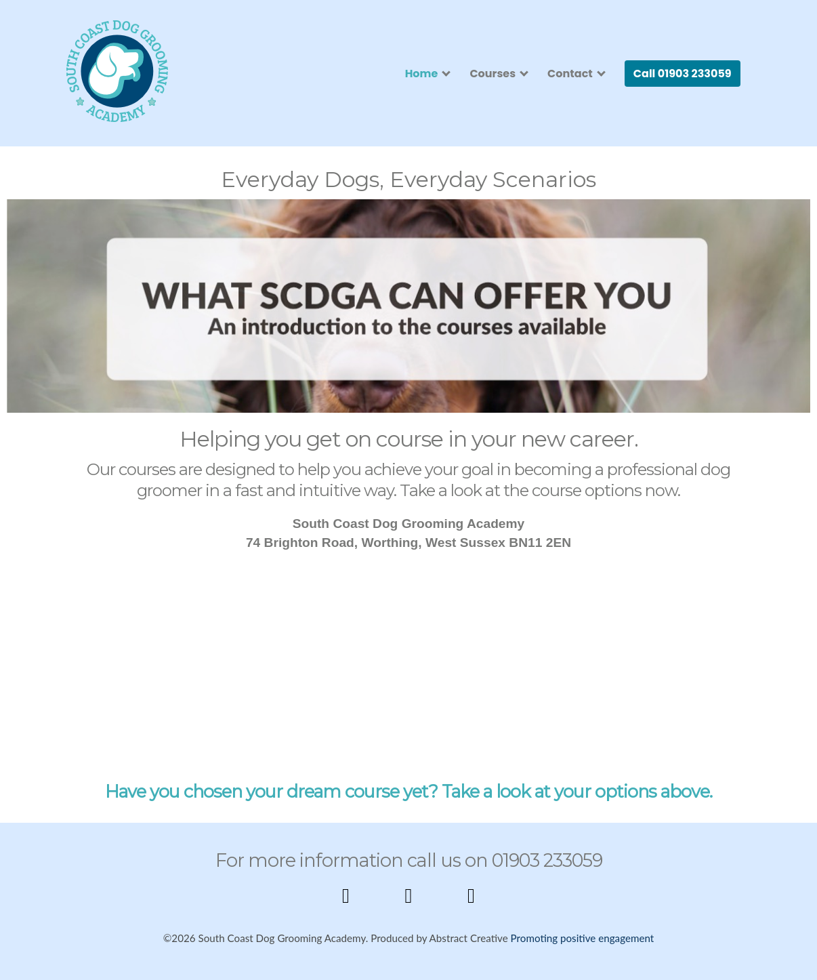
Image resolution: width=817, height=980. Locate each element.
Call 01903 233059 (682, 73)
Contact (570, 73)
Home (421, 73)
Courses (492, 73)
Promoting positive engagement (582, 938)
